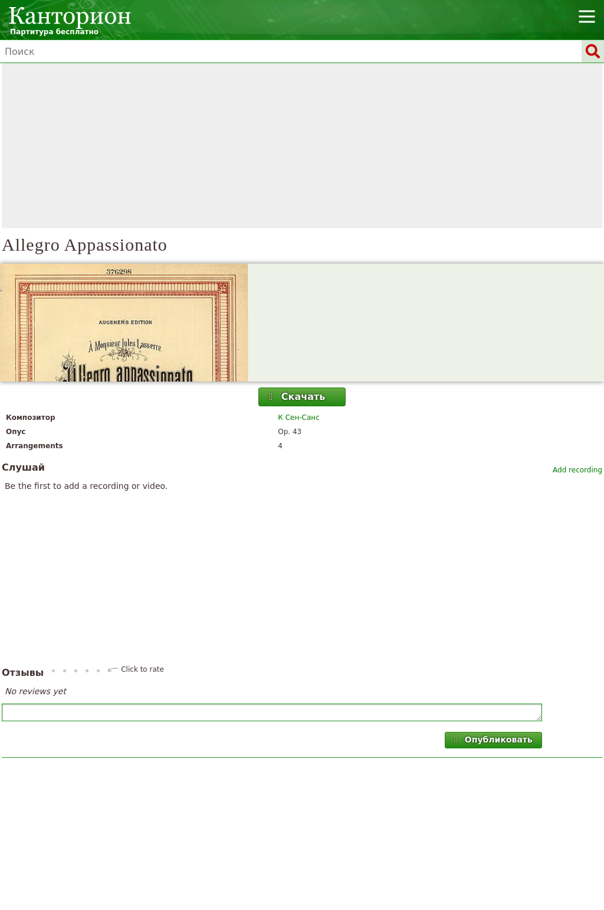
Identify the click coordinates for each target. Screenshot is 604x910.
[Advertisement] (302, 145)
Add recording (577, 470)
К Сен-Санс (298, 417)
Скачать (295, 396)
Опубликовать (491, 739)
